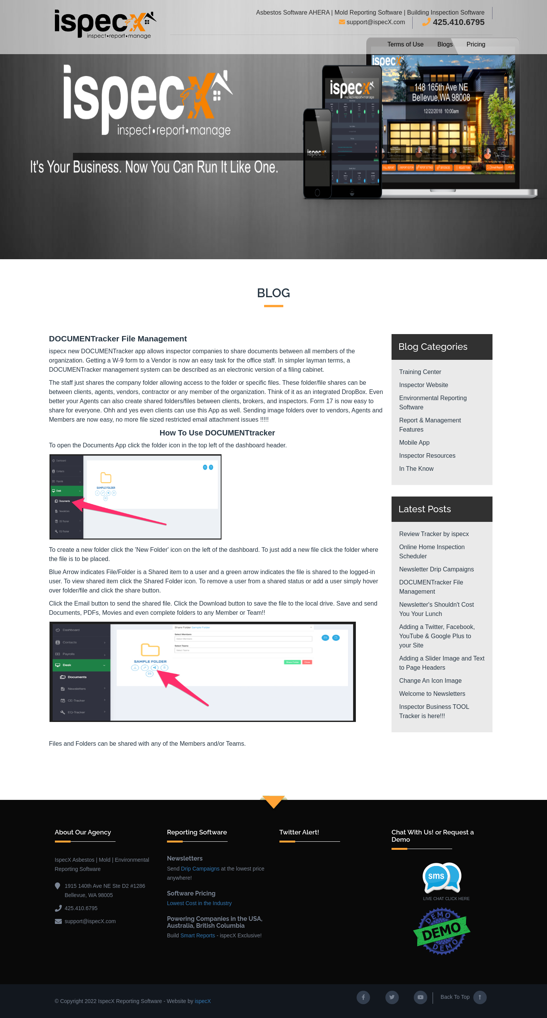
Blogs (445, 44)
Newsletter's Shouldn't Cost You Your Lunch (436, 609)
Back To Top (464, 997)
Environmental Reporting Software (433, 403)
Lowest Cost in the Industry (199, 903)
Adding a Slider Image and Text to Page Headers (441, 663)
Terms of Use (405, 44)
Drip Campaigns (200, 869)
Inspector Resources (427, 455)
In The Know (416, 468)
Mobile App (414, 442)
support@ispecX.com (372, 22)
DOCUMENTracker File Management (431, 587)
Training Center (420, 372)
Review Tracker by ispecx (434, 534)
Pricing (476, 44)
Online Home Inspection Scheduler (432, 551)
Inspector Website (423, 385)
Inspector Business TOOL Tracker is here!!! (434, 711)
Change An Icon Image (430, 680)
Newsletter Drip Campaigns (436, 569)
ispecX (203, 1001)
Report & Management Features (430, 425)
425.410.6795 (453, 22)
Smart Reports (197, 935)
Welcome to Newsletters (432, 693)
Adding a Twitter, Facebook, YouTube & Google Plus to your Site (437, 636)
